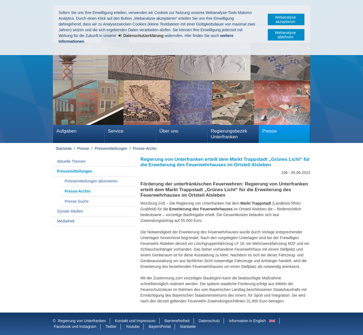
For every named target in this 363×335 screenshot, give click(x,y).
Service (115, 131)
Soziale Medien (70, 211)
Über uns (168, 131)
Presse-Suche (77, 201)
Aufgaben (66, 131)
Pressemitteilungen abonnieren (91, 181)
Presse (269, 131)
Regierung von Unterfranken (82, 321)
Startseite (64, 148)
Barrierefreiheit (177, 321)
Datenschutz (209, 321)
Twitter (111, 326)
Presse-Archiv (145, 148)
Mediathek (66, 221)
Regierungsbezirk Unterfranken (229, 133)
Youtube (133, 326)
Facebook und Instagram (75, 326)
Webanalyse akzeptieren (285, 19)
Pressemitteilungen (111, 148)
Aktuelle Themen (71, 161)
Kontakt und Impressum (135, 321)
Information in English (247, 321)
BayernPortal (160, 326)
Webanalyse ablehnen (285, 34)
